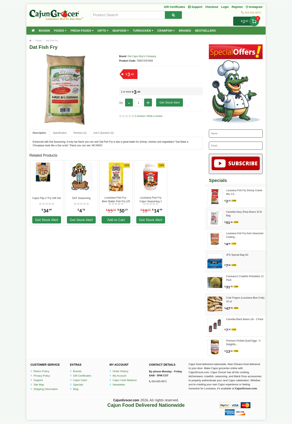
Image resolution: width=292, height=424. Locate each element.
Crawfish (166, 30)
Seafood (120, 30)
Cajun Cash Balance (123, 380)
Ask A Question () (103, 132)
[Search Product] (173, 15)
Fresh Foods (82, 30)
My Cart (254, 21)
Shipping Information (44, 389)
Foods (60, 30)
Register (237, 7)
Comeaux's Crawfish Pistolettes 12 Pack (245, 278)
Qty (121, 102)
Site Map (37, 384)
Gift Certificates (174, 7)
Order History (119, 371)
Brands (185, 30)
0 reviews (140, 116)
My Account (118, 375)
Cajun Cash (78, 380)
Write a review (154, 116)
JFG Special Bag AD (237, 254)
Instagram (254, 7)
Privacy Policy (40, 375)
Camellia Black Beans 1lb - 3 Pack (244, 319)
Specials (76, 384)
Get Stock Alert (169, 102)
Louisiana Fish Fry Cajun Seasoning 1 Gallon (151, 199)
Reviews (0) (80, 132)
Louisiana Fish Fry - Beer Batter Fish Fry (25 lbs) (116, 199)
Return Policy (39, 371)
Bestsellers (205, 30)
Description (39, 132)
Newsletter (117, 384)
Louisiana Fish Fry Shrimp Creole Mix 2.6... (244, 192)
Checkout (211, 7)
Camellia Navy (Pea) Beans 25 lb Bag (244, 213)
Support (36, 380)
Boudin (44, 30)
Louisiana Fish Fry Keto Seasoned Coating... (244, 235)
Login (225, 7)
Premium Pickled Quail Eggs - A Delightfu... (243, 342)
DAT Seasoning (81, 198)
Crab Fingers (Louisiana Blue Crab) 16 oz (245, 299)
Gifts (103, 30)
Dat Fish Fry (52, 40)
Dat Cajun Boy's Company (142, 56)
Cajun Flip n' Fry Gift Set (46, 198)
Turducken (143, 30)
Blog (74, 389)
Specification (60, 132)
